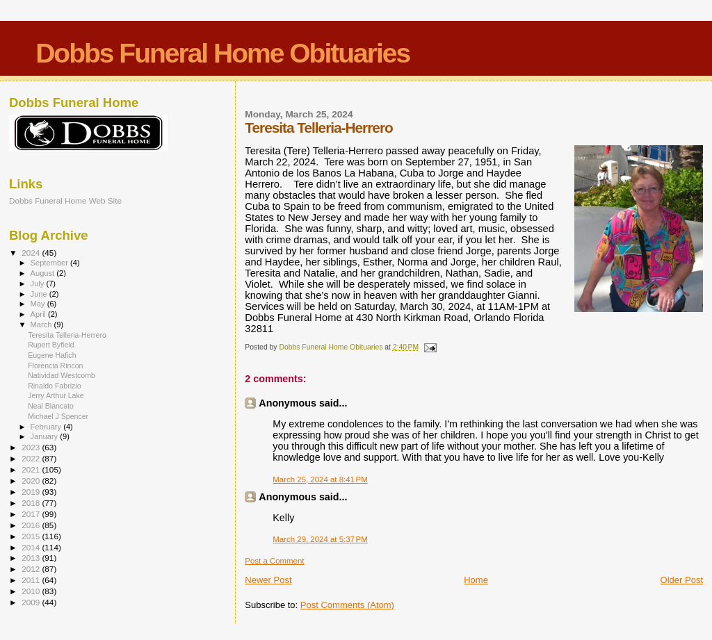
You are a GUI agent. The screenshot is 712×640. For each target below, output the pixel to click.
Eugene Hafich (52, 355)
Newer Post (268, 580)
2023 (32, 447)
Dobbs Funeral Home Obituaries (222, 53)
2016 (32, 525)
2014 (32, 547)
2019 (32, 491)
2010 (32, 591)
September (51, 263)
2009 (32, 602)
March (42, 324)
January (45, 436)
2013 (32, 557)
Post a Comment (274, 561)
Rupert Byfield (51, 344)
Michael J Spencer (58, 416)
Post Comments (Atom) (347, 605)
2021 (32, 469)
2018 (32, 502)
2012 (32, 568)
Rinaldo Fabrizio (54, 385)
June (40, 294)
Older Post (682, 580)
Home (476, 580)
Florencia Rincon (55, 365)
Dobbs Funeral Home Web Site (65, 200)
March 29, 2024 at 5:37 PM (320, 539)
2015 (32, 536)
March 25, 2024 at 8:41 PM (320, 479)
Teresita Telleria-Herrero (67, 335)
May (39, 304)
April (39, 314)
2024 (32, 252)
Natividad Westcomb (61, 375)
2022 (32, 458)
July (39, 283)
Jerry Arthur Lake (56, 395)
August (44, 273)
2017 (32, 513)
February (47, 426)
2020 (32, 480)
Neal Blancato (51, 406)
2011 (32, 579)
